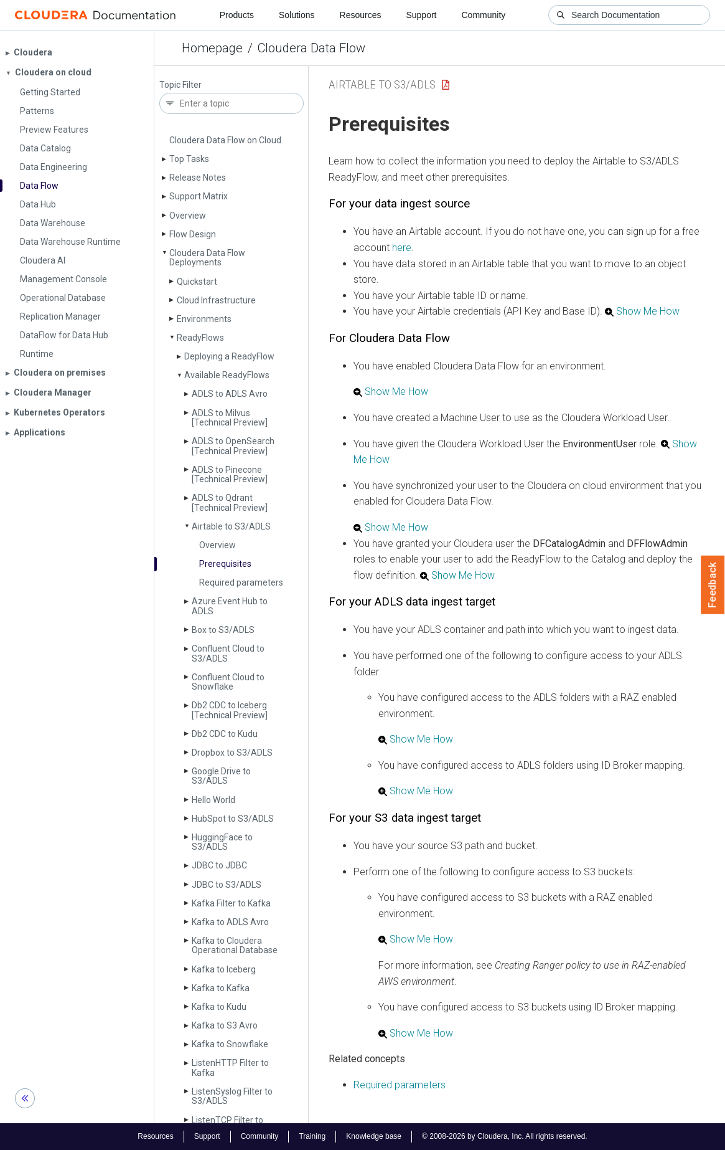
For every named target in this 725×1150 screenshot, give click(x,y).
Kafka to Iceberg (224, 969)
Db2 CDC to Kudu (225, 734)
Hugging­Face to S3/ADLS (222, 842)
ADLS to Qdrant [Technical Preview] (230, 502)
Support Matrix (198, 196)
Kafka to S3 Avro (225, 1025)
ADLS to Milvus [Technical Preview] (230, 417)
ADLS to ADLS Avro (230, 394)
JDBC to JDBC (219, 865)
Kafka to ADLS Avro (230, 922)
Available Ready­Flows (226, 375)
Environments (204, 319)
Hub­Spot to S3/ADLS (233, 819)
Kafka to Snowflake (230, 1044)
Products (237, 15)
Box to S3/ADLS (223, 630)
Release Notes (197, 178)
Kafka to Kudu (219, 1007)
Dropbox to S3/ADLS (232, 753)
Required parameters (241, 582)
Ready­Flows (200, 338)
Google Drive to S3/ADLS (221, 776)
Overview (187, 216)
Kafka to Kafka (221, 988)
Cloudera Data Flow (311, 47)
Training (312, 1136)
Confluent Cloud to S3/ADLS (228, 653)
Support (421, 15)
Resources (360, 15)
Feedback (713, 585)
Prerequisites (225, 564)
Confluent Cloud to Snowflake (228, 681)
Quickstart (197, 282)
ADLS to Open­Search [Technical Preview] (233, 445)
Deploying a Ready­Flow (229, 356)
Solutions (297, 15)
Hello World (213, 800)
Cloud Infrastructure (216, 300)
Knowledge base (373, 1136)
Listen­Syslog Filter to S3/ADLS (232, 1096)
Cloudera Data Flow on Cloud (225, 140)
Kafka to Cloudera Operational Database (235, 945)
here (401, 248)
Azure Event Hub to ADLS (230, 605)
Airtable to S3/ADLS (231, 526)
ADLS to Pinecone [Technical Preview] (230, 474)
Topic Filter (180, 85)
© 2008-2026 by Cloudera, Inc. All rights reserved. (504, 1136)
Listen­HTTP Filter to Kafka (230, 1067)
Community (484, 15)
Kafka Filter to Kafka (231, 903)
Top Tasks (189, 159)
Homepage (212, 47)
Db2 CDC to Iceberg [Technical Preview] (230, 710)
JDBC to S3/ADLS (226, 885)
